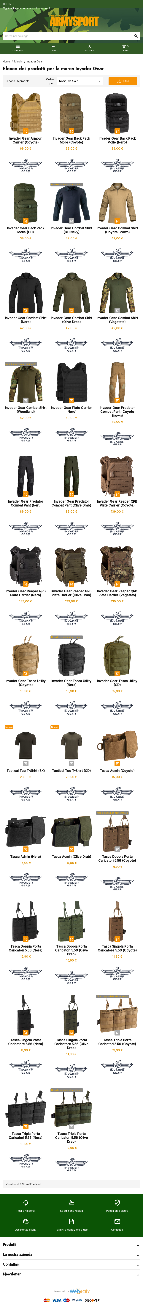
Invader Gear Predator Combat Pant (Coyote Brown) (117, 411)
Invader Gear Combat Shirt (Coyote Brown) (117, 230)
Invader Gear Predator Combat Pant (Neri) (25, 503)
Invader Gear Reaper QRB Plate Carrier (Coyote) (117, 503)
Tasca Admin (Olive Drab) (71, 857)
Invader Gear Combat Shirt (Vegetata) (117, 320)
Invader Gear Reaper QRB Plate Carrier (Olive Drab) (71, 593)
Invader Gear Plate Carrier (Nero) (71, 410)
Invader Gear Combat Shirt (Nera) (25, 320)
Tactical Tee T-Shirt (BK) (26, 771)
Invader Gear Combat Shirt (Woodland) (25, 410)
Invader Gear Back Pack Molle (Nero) (117, 140)
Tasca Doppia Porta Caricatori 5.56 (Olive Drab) (71, 950)
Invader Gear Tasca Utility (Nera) (71, 683)
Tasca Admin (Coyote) (117, 771)
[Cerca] (71, 36)
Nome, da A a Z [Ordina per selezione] (80, 81)
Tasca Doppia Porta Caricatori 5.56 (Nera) (25, 948)
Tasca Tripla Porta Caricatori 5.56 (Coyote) (117, 1042)
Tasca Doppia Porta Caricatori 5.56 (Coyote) (117, 858)
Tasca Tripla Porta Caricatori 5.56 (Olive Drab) (71, 1137)
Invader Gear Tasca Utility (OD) (117, 683)
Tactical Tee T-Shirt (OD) (71, 771)
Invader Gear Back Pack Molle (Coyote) (71, 140)
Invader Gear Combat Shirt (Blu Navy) (71, 230)
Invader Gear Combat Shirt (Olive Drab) (71, 320)
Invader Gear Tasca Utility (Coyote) (26, 683)
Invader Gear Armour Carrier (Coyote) (25, 140)
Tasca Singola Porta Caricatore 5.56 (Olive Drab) (71, 1044)
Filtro (123, 81)
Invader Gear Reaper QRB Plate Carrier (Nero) (26, 593)
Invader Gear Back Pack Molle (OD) (25, 230)
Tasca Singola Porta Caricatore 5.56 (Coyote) (117, 948)
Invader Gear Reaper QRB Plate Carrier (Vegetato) (117, 593)
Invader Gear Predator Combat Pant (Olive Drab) (71, 503)
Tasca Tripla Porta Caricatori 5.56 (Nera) (25, 1136)
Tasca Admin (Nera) (25, 857)
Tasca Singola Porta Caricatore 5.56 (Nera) (25, 1042)
